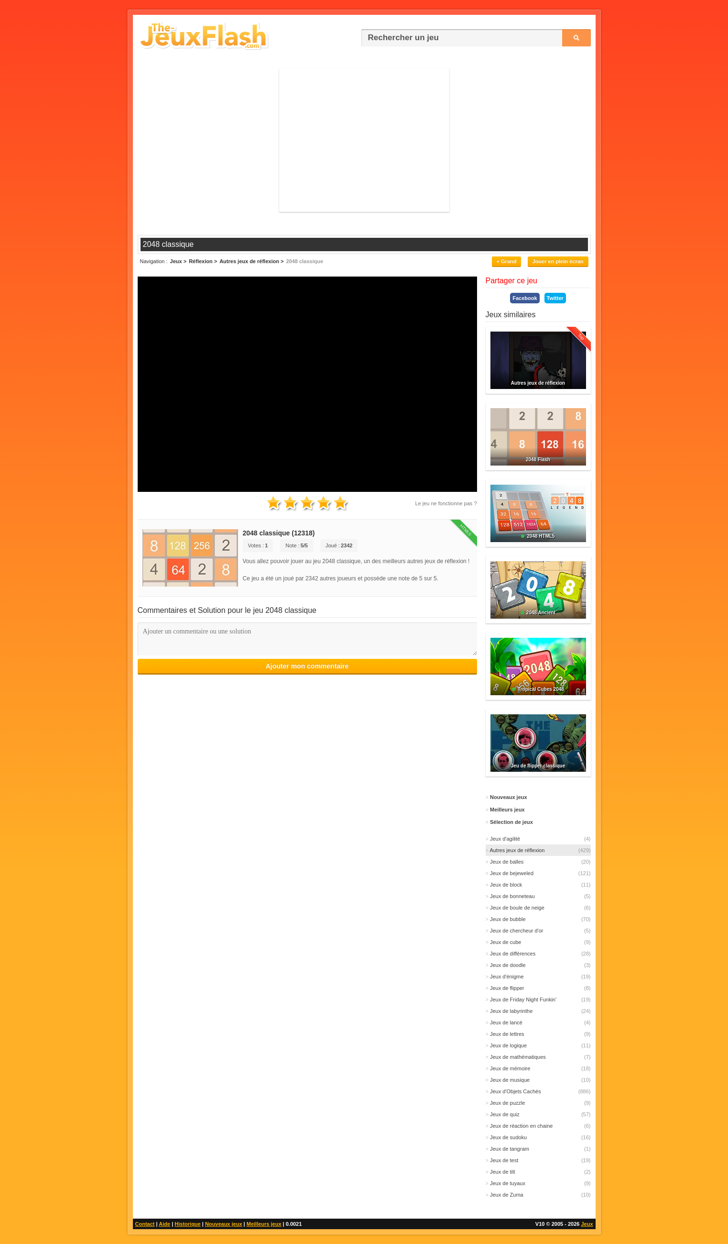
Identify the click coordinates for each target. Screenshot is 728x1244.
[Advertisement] (364, 140)
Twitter (555, 298)
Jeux (587, 1224)
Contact (145, 1224)
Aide (164, 1224)
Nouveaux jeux (223, 1224)
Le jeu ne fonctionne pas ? (446, 503)
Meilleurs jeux (264, 1224)
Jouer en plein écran (558, 261)
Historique (187, 1224)
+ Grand (507, 261)
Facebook (524, 298)
